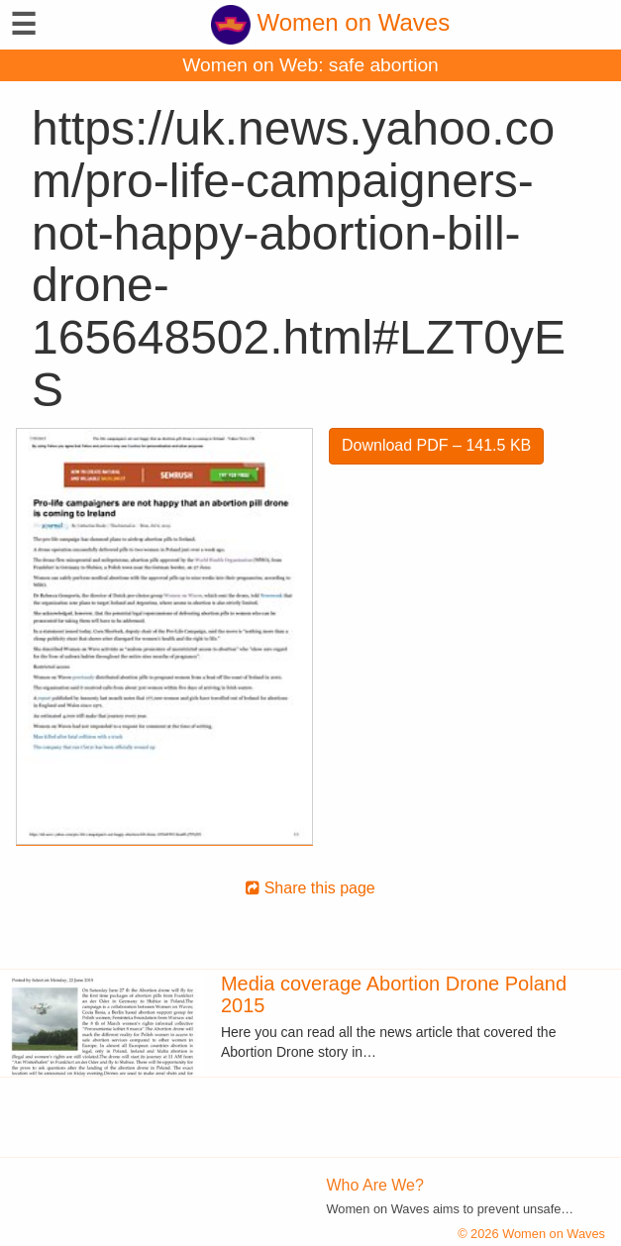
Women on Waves (330, 22)
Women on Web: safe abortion (310, 64)
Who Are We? (375, 1185)
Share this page (310, 888)
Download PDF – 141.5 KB (436, 445)
